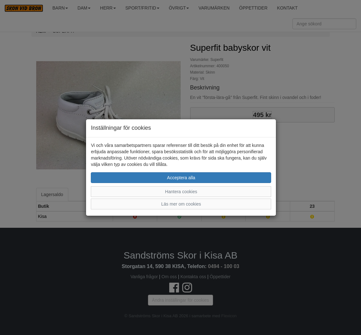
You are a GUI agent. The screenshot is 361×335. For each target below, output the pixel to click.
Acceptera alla (181, 177)
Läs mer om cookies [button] (181, 204)
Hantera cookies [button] (181, 191)
